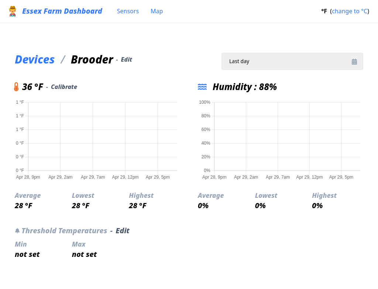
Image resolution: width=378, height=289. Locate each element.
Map (157, 11)
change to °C (349, 11)
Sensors (128, 11)
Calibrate (64, 87)
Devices (35, 59)
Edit (126, 59)
